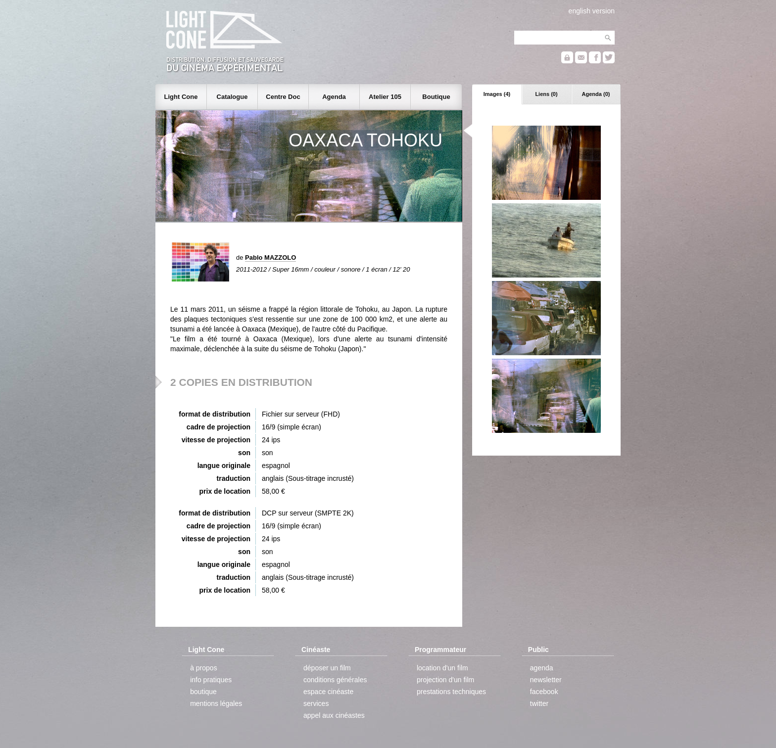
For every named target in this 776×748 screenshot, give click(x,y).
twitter (539, 703)
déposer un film (327, 668)
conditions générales (335, 680)
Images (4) (497, 94)
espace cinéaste (328, 692)
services (316, 703)
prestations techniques (451, 692)
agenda (541, 668)
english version (592, 11)
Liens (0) (546, 94)
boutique (203, 692)
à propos (203, 668)
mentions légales (216, 703)
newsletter (546, 680)
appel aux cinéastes (334, 715)
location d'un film (442, 668)
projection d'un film (445, 680)
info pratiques (211, 680)
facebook (544, 692)
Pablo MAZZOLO (270, 257)
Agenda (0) (596, 94)
